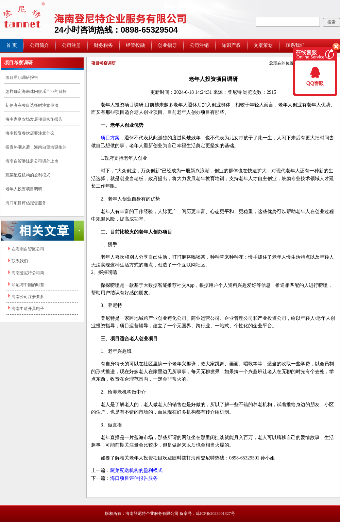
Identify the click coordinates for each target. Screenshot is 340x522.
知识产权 (231, 45)
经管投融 (135, 45)
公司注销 (199, 45)
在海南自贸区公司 (28, 249)
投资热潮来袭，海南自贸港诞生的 (36, 147)
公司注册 (71, 45)
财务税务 (103, 45)
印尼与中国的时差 (28, 284)
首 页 (11, 45)
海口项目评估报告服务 (25, 203)
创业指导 (167, 45)
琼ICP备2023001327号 (215, 513)
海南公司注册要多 (28, 296)
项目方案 (110, 137)
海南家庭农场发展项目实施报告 (34, 119)
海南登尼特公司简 (28, 273)
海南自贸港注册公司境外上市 (31, 161)
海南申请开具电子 (28, 308)
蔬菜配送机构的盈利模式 (27, 175)
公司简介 (39, 45)
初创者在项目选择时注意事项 (31, 105)
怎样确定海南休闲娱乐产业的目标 (36, 91)
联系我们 (20, 261)
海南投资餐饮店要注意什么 (29, 133)
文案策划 (263, 45)
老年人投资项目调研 (23, 189)
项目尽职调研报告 (21, 77)
